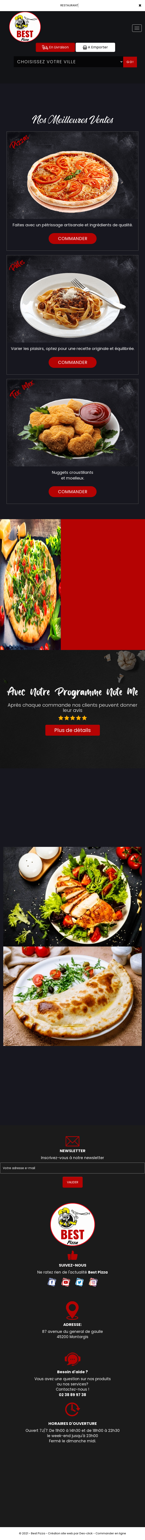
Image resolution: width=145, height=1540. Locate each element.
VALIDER (72, 1182)
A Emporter (95, 47)
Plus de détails (72, 730)
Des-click (86, 1533)
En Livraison (55, 47)
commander (72, 238)
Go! (130, 62)
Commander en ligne (111, 1533)
